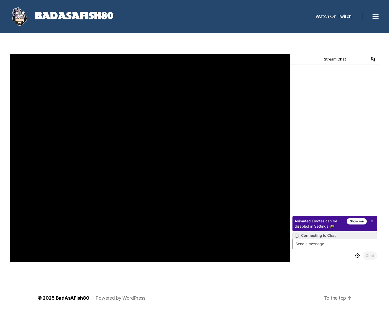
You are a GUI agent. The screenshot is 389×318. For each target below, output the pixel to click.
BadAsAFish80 (72, 303)
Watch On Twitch (333, 19)
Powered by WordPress (120, 303)
